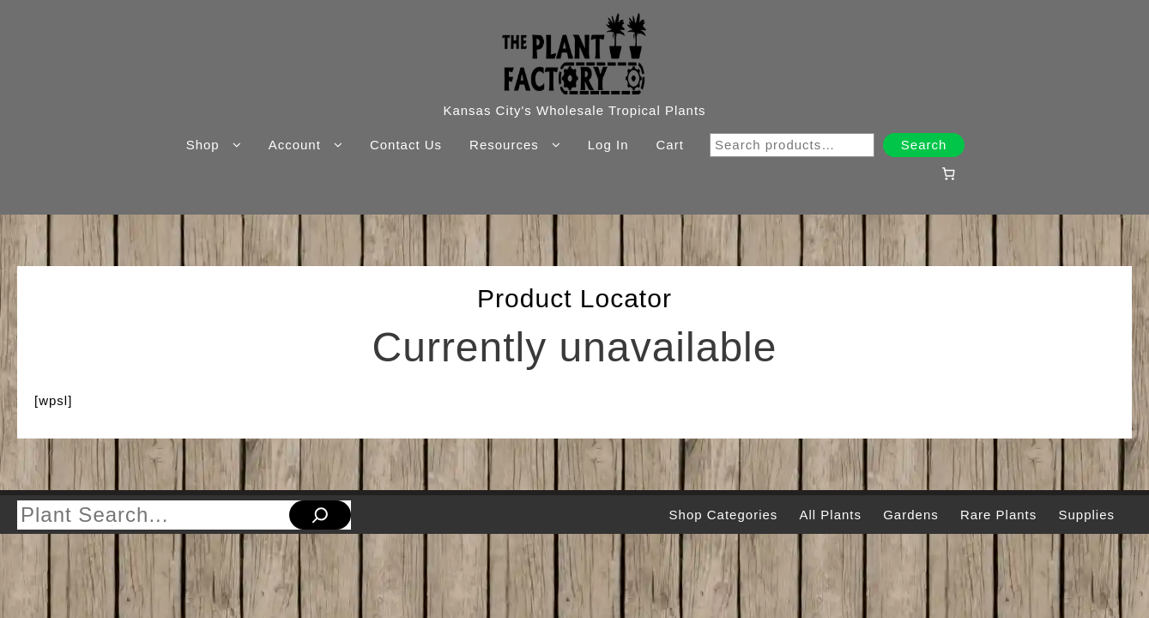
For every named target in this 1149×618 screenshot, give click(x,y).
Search (924, 144)
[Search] (320, 515)
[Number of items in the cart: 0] (949, 173)
